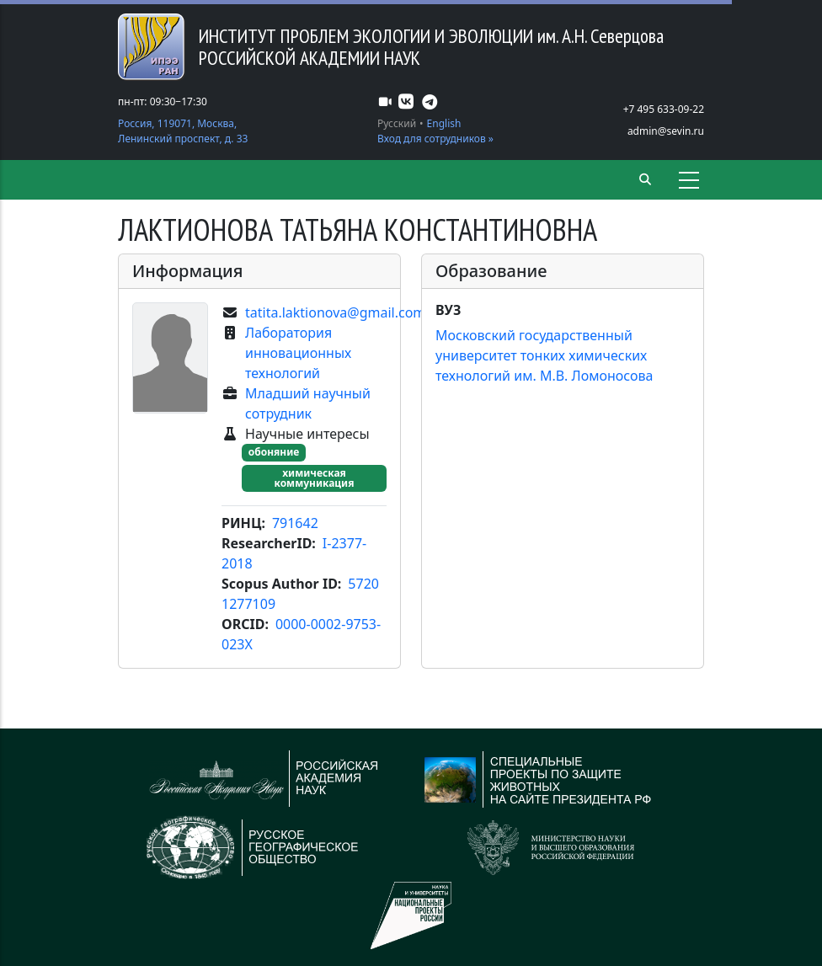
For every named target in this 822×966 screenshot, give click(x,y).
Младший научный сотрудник (308, 403)
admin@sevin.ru (665, 131)
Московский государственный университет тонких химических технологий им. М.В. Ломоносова (544, 355)
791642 (295, 523)
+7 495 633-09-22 (663, 109)
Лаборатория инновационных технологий (298, 352)
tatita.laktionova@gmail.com (335, 312)
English (444, 123)
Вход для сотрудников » (435, 138)
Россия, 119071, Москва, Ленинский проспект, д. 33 (183, 131)
